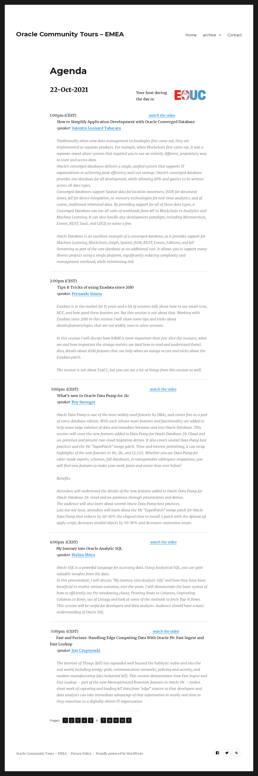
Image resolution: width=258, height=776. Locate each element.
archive (209, 35)
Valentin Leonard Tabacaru (96, 128)
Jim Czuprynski (85, 650)
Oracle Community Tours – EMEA (70, 34)
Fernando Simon (87, 293)
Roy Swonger (83, 402)
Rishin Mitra (83, 555)
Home (191, 35)
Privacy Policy (81, 754)
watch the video (161, 115)
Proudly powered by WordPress (119, 754)
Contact (234, 35)
